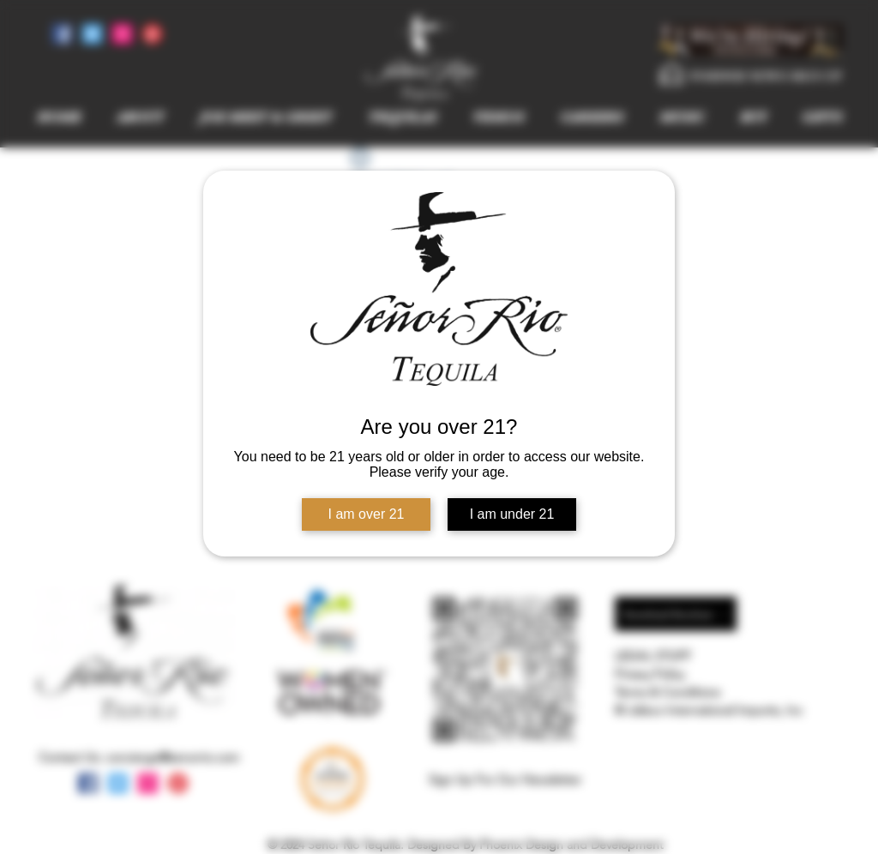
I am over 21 (366, 514)
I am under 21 (512, 514)
